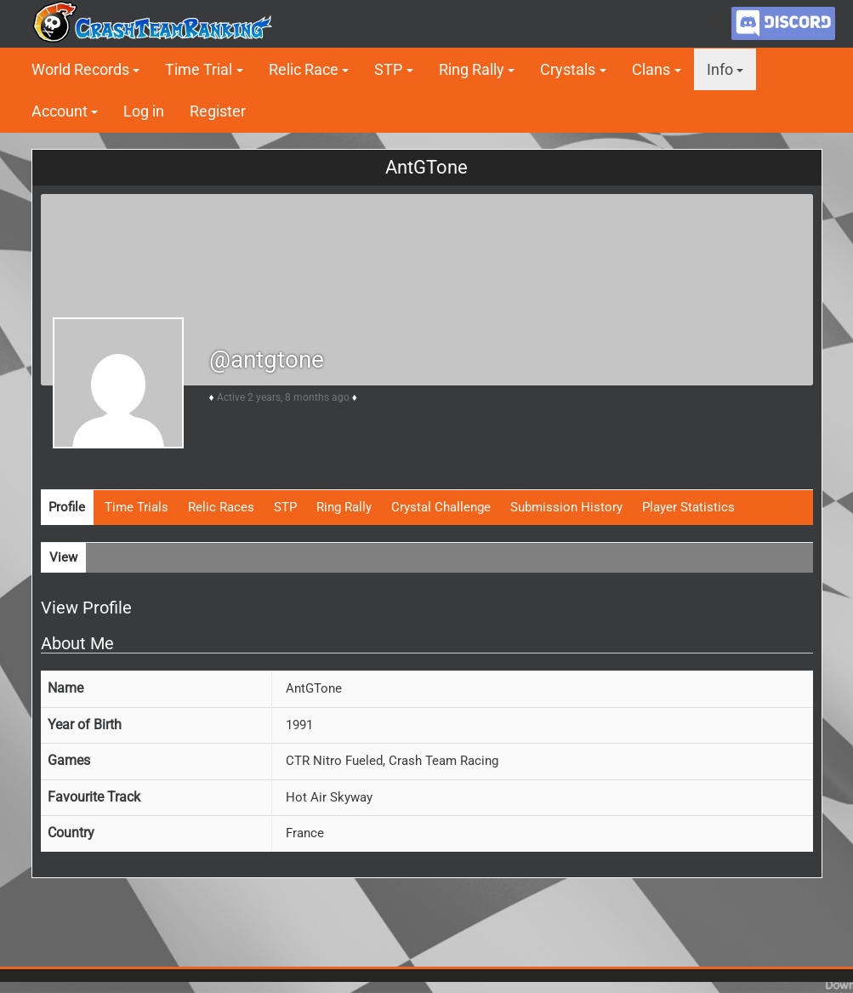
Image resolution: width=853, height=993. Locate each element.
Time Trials (136, 507)
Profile (66, 507)
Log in (143, 111)
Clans (651, 69)
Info (720, 69)
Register (218, 111)
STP (388, 69)
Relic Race (303, 69)
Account (59, 111)
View (63, 557)
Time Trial (198, 69)
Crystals (567, 69)
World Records (80, 69)
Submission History (566, 507)
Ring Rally (471, 69)
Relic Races (221, 507)
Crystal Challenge (441, 507)
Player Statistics (688, 507)
